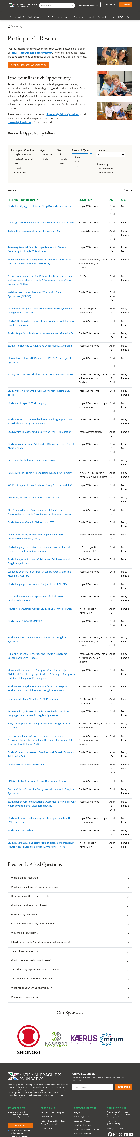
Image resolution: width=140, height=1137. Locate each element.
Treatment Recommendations (86, 1129)
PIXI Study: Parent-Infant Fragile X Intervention (33, 497)
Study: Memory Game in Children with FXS (31, 522)
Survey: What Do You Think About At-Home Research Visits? (40, 374)
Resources (78, 17)
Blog (128, 17)
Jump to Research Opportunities (28, 64)
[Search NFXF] (53, 5)
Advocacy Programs (82, 1133)
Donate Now (20, 1125)
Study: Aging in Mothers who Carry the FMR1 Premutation (39, 431)
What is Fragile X (17, 17)
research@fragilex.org (20, 122)
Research (90, 17)
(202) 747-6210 (112, 1121)
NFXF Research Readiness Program (32, 52)
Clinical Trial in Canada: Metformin (26, 764)
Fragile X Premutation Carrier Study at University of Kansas (40, 608)
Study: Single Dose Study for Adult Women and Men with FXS (41, 333)
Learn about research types (82, 153)
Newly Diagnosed (81, 1116)
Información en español (88, 5)
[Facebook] (110, 1134)
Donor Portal (46, 1128)
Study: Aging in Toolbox (20, 830)
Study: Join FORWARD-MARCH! (25, 621)
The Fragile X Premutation (59, 17)
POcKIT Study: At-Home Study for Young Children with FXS (40, 485)
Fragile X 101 (79, 1112)
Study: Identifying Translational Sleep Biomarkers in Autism (40, 206)
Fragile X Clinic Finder (83, 1125)
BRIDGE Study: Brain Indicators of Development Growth (38, 781)
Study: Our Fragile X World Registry (27, 403)
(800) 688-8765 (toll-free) (117, 1124)
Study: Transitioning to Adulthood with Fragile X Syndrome (40, 345)
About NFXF (118, 17)
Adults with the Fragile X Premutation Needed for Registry (40, 472)
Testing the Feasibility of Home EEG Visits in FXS (34, 231)
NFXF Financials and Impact (52, 1112)
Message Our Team (115, 1128)
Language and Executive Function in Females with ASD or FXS (41, 222)
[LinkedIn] (126, 1134)
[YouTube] (131, 1134)
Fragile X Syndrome (35, 17)
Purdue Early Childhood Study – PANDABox (31, 460)
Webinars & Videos (82, 1120)
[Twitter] (120, 1134)
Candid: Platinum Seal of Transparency (21, 1131)
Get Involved (103, 17)
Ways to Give (46, 1116)
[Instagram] (115, 1134)
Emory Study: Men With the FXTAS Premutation (34, 699)
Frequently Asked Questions (63, 114)
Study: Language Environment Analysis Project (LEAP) (37, 584)
